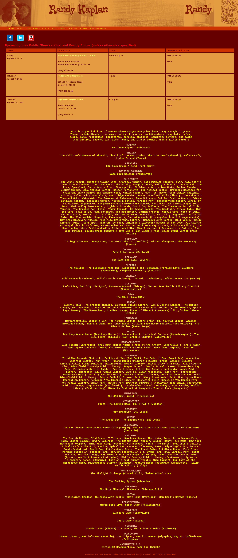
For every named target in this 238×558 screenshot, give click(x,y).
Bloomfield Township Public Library (76, 55)
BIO (53, 28)
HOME (11, 28)
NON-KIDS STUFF (98, 28)
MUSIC (20, 28)
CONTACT (62, 28)
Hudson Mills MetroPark (70, 76)
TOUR (28, 28)
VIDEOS (83, 28)
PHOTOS (73, 28)
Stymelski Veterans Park (70, 99)
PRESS (36, 28)
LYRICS (45, 28)
